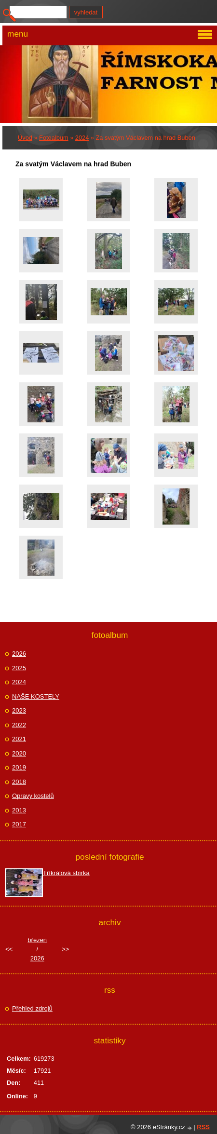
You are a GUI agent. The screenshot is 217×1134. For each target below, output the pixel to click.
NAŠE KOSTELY (35, 696)
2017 (19, 824)
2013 (19, 810)
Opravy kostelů (33, 795)
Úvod (25, 137)
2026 (19, 653)
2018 (19, 781)
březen (37, 940)
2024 (82, 137)
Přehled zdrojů (32, 1008)
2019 (19, 767)
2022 (19, 725)
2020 (19, 753)
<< (9, 949)
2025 (19, 668)
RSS (203, 1127)
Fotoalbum (53, 137)
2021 (19, 738)
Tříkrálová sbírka (66, 873)
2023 (19, 710)
